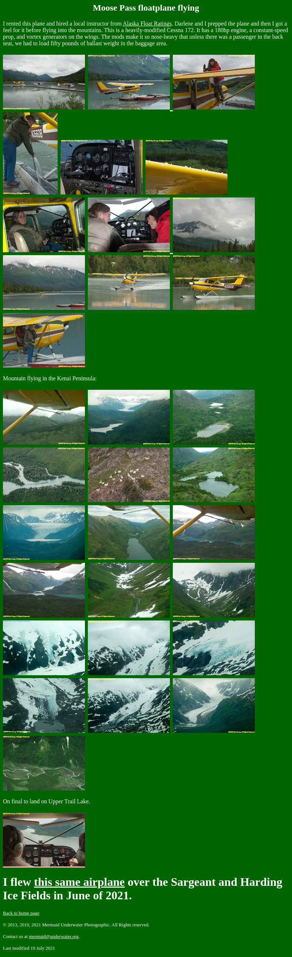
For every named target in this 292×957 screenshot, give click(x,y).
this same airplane (79, 881)
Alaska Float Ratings (147, 23)
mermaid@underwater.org (53, 936)
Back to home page (21, 913)
